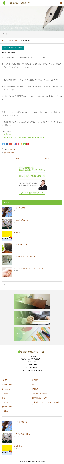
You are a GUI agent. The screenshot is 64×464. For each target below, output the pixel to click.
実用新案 (35, 389)
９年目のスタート (20, 244)
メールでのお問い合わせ (32, 193)
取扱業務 (5, 393)
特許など (14, 47)
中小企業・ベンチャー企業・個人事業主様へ (46, 403)
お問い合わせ (7, 407)
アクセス (5, 402)
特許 (33, 384)
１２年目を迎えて (20, 208)
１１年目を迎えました (22, 220)
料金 (3, 398)
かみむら (11, 149)
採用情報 (5, 411)
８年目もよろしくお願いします (25, 256)
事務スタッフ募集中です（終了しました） (29, 268)
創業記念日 (18, 232)
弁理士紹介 (6, 389)
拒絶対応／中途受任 (39, 393)
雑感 (20, 47)
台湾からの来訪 (9, 134)
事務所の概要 (7, 384)
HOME (4, 380)
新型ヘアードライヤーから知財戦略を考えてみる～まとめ (25, 137)
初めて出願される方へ (40, 398)
